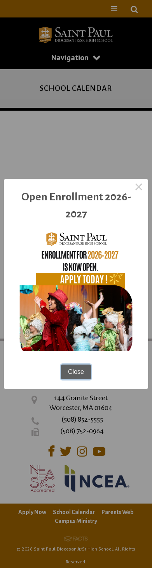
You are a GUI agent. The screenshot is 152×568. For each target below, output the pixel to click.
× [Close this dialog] (138, 188)
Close (76, 371)
